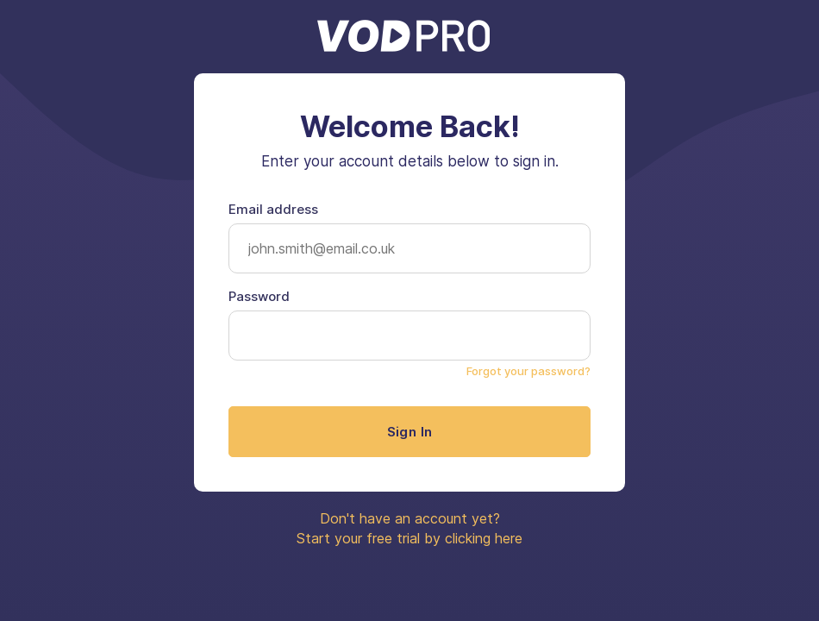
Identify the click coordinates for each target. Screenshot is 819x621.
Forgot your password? (528, 371)
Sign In (410, 431)
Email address (273, 209)
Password (259, 296)
